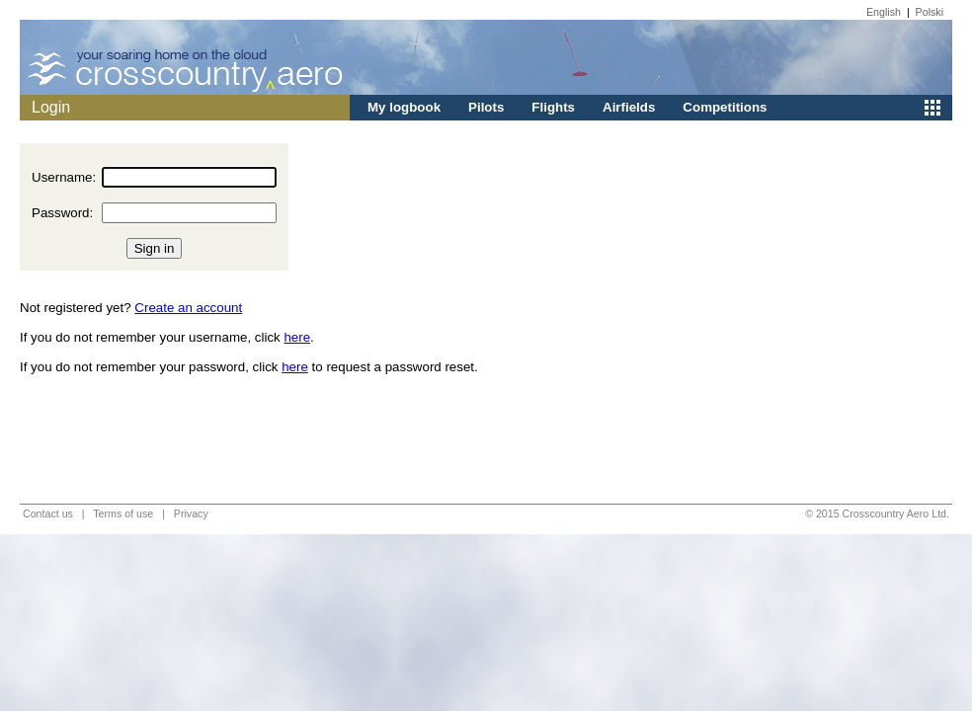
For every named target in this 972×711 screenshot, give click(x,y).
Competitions (725, 107)
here (297, 337)
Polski (929, 12)
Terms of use (123, 513)
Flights (553, 107)
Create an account (188, 307)
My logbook (404, 107)
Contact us (48, 513)
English (883, 12)
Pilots (486, 107)
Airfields (629, 107)
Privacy (191, 513)
